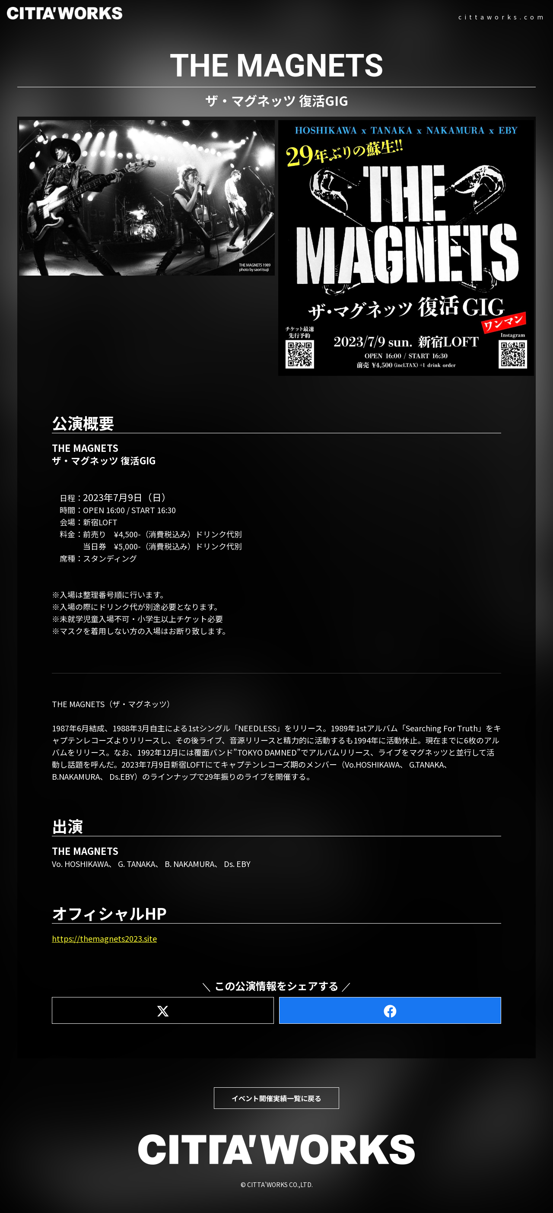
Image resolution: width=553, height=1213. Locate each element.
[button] (147, 198)
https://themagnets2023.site (104, 938)
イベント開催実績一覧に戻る (276, 1098)
